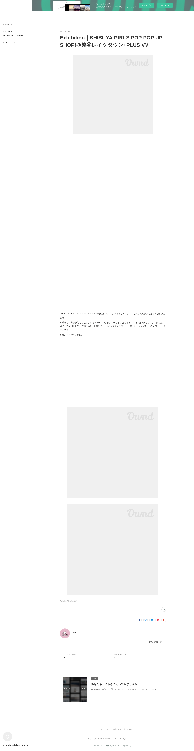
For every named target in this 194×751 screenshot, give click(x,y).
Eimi (75, 632)
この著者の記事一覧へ (155, 642)
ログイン (165, 5)
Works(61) (73, 601)
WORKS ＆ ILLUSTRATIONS (13, 33)
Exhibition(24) (64, 601)
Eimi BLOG (10, 42)
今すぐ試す (147, 5)
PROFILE (8, 24)
